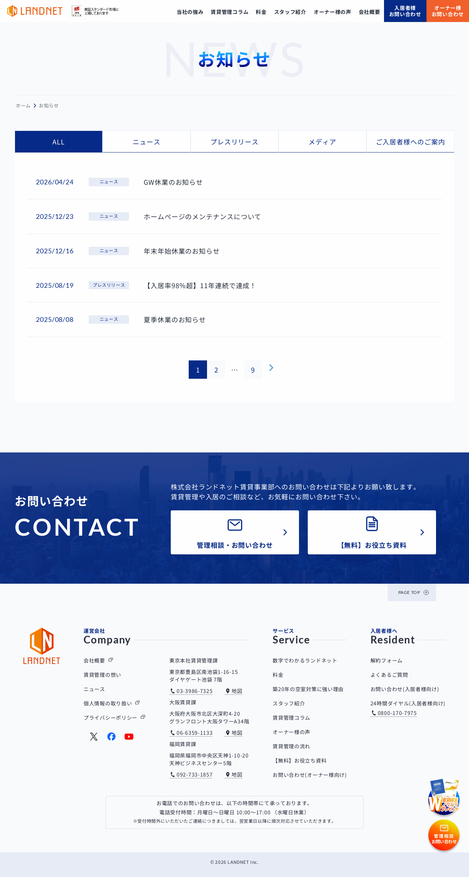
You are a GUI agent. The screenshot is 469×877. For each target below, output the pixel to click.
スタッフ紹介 (289, 703)
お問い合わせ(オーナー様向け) (310, 774)
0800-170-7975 (397, 712)
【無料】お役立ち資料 (372, 545)
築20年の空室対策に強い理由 (308, 689)
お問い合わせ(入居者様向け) (404, 689)
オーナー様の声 (291, 731)
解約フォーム (386, 660)
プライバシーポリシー (110, 717)
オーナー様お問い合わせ (448, 11)
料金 (278, 674)
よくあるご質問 (389, 674)
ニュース (146, 141)
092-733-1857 (195, 774)
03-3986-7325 (195, 690)
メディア (322, 141)
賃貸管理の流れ (291, 746)
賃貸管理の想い (102, 674)
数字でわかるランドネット (305, 660)
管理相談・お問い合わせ (235, 545)
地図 (237, 690)
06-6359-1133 (195, 732)
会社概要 (94, 660)
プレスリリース (234, 141)
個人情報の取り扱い (108, 703)
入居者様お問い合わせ (405, 11)
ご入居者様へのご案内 (410, 141)
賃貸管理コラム (291, 717)
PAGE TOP (409, 592)
